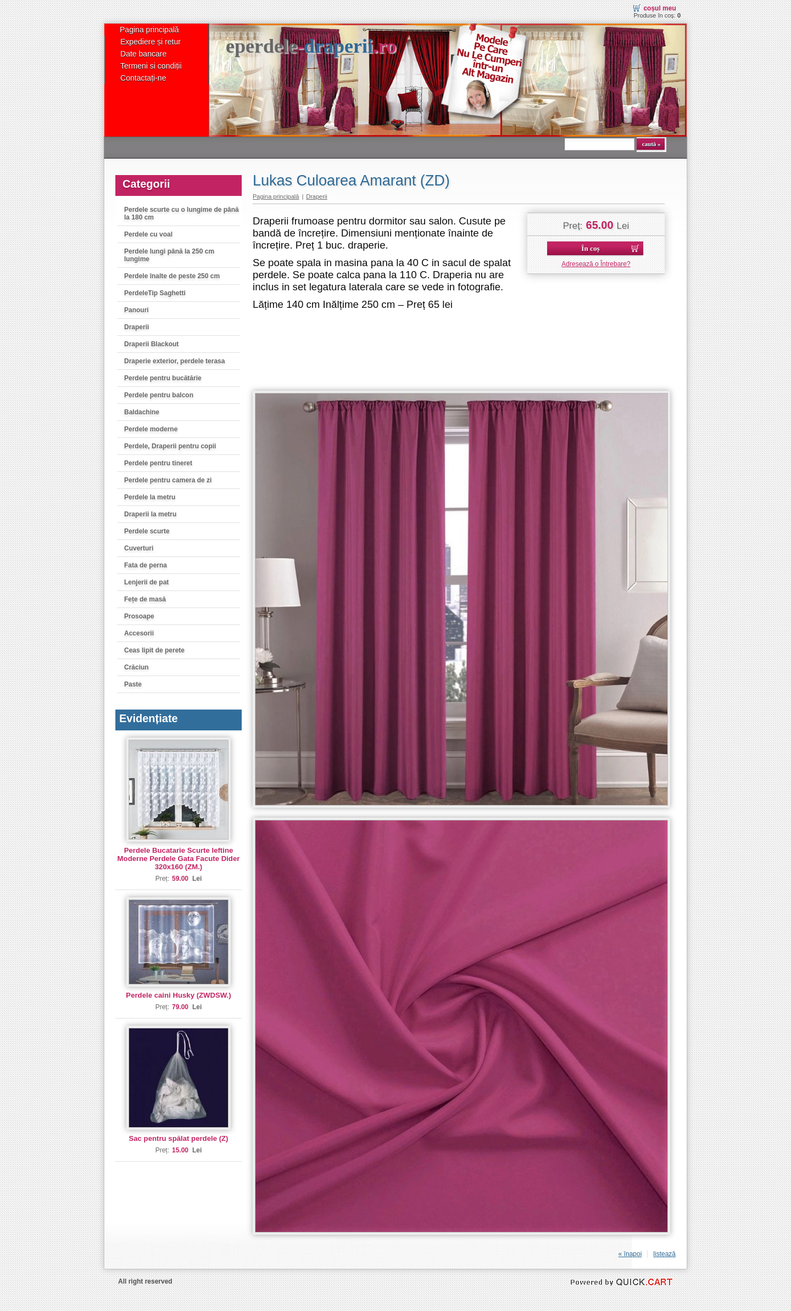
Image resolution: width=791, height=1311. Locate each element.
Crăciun (136, 667)
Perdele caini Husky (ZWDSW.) (178, 995)
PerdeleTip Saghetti (155, 293)
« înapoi (630, 1254)
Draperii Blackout (151, 344)
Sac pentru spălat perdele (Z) (178, 1138)
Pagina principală (149, 29)
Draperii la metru (150, 514)
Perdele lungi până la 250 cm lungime (169, 255)
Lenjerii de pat (146, 582)
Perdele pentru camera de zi (167, 480)
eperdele (311, 46)
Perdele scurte (147, 531)
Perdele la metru (149, 497)
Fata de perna (145, 565)
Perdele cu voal (148, 234)
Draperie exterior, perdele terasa (174, 361)
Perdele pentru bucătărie (163, 378)
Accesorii (139, 633)
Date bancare (143, 53)
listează (664, 1254)
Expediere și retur (150, 41)
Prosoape (139, 616)
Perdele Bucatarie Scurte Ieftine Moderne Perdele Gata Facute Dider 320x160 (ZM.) (179, 858)
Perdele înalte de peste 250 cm (172, 276)
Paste (133, 684)
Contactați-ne (143, 78)
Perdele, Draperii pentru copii (170, 446)
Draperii (136, 327)
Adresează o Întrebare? (595, 264)
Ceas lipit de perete (154, 650)
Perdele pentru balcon (158, 395)
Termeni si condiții (151, 65)
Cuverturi (138, 548)
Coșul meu (659, 8)
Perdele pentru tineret (158, 463)
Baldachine (141, 412)
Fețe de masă (145, 599)
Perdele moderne (150, 429)
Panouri (136, 310)
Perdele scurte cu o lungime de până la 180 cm (181, 213)
